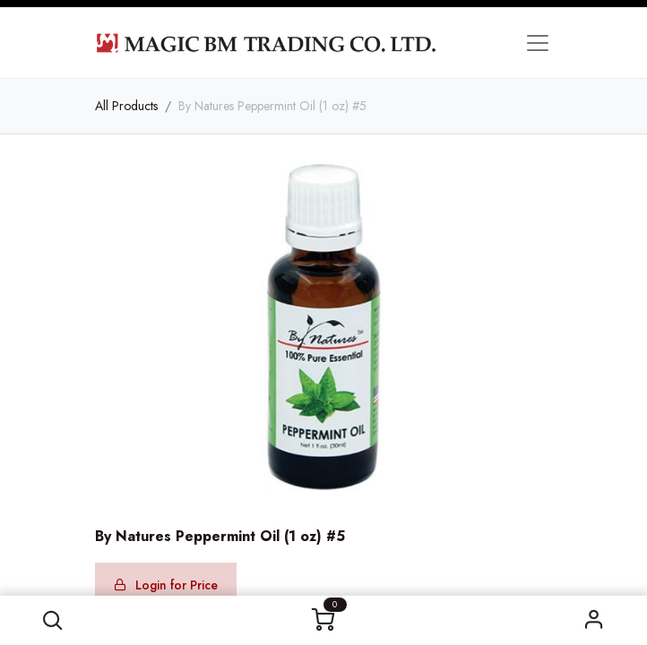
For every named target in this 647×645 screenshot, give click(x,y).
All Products (126, 106)
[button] (52, 620)
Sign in (594, 620)
